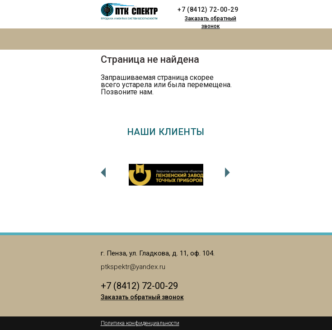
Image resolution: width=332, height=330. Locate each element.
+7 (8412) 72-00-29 (208, 9)
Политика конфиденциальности (140, 323)
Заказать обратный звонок (210, 22)
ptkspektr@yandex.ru (133, 267)
